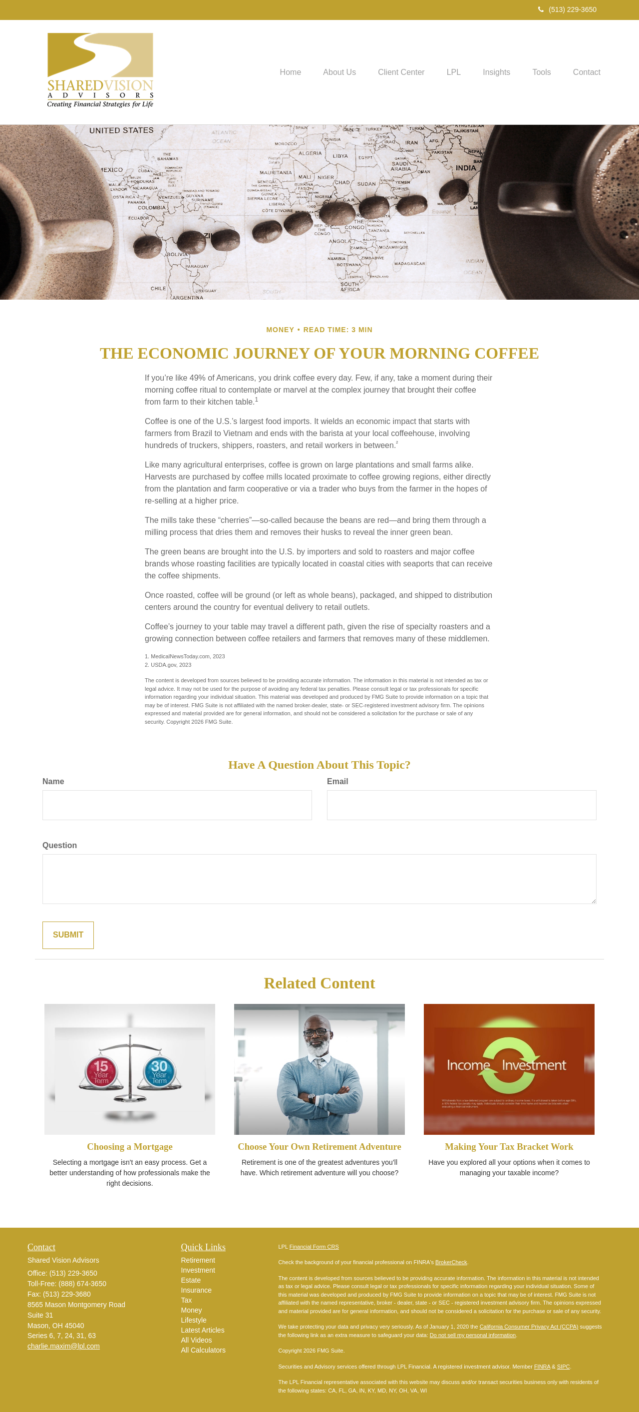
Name (53, 781)
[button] (323, 72)
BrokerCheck (451, 1262)
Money (191, 1310)
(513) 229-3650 (567, 9)
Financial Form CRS (314, 1247)
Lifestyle (194, 1320)
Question (59, 845)
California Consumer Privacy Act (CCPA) (529, 1327)
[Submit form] (68, 935)
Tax (186, 1300)
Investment (198, 1270)
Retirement (198, 1260)
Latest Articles (203, 1330)
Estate (191, 1280)
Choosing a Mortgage (129, 1146)
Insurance (196, 1290)
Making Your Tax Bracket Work (509, 1146)
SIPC (563, 1367)
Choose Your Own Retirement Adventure (319, 1146)
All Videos (196, 1340)
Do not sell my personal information (473, 1335)
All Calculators (203, 1350)
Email (337, 781)
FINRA (542, 1367)
